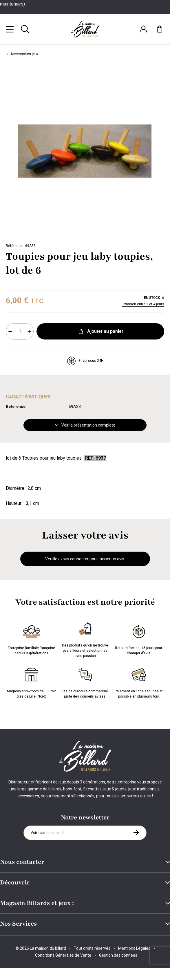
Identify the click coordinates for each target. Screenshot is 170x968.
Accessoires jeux (22, 54)
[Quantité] (19, 331)
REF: (90, 458)
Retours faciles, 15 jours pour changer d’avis (138, 638)
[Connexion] (143, 29)
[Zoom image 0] (85, 151)
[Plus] (29, 331)
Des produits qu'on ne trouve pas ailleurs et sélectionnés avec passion (85, 639)
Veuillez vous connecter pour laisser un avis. (85, 559)
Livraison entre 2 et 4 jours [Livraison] (143, 304)
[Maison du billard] (85, 29)
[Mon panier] (159, 29)
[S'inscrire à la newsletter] (136, 832)
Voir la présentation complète (85, 425)
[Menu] (10, 29)
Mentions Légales (134, 948)
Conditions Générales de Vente (63, 955)
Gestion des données (118, 955)
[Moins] (10, 331)
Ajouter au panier (100, 331)
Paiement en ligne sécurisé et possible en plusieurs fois (139, 681)
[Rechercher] (25, 29)
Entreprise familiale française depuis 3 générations (31, 638)
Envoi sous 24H (85, 360)
